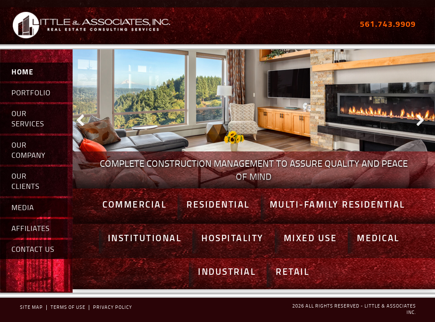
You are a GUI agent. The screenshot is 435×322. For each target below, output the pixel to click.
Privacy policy (112, 307)
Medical (378, 237)
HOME (22, 71)
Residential (218, 204)
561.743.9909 (388, 23)
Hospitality (232, 237)
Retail (292, 271)
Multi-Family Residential (337, 204)
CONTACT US (32, 249)
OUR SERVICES (27, 118)
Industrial (227, 271)
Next (424, 118)
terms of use (68, 307)
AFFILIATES (30, 228)
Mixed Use (310, 237)
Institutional (145, 237)
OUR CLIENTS (25, 181)
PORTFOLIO (31, 92)
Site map (31, 307)
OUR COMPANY (28, 150)
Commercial (134, 204)
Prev (83, 118)
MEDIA (22, 207)
